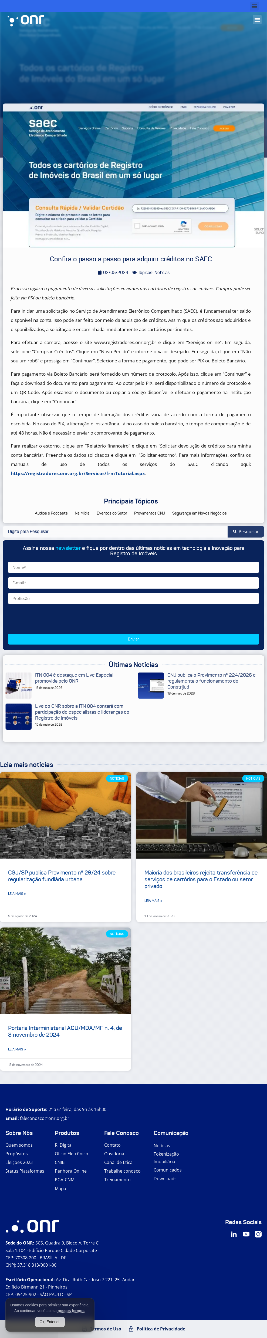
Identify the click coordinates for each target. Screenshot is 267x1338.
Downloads (165, 1179)
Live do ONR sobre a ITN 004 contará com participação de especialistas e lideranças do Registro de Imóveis (82, 712)
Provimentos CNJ (149, 513)
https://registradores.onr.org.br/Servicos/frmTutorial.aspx (78, 473)
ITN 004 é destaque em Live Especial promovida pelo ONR (74, 678)
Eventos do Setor (112, 513)
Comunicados (168, 1170)
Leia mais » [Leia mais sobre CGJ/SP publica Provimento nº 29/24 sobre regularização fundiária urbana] (17, 894)
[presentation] (49, 618)
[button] (254, 6)
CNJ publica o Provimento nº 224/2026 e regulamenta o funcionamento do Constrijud (211, 681)
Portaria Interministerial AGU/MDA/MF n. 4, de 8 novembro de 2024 (65, 1031)
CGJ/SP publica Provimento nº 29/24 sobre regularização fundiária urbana (62, 876)
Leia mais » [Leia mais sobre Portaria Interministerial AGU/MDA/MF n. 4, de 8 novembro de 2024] (17, 1049)
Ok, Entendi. (49, 1322)
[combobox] (115, 532)
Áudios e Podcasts (51, 513)
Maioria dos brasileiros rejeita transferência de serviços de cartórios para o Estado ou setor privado (201, 879)
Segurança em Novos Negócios (199, 513)
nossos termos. (71, 1311)
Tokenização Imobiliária (166, 1157)
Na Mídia (82, 513)
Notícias (162, 1146)
